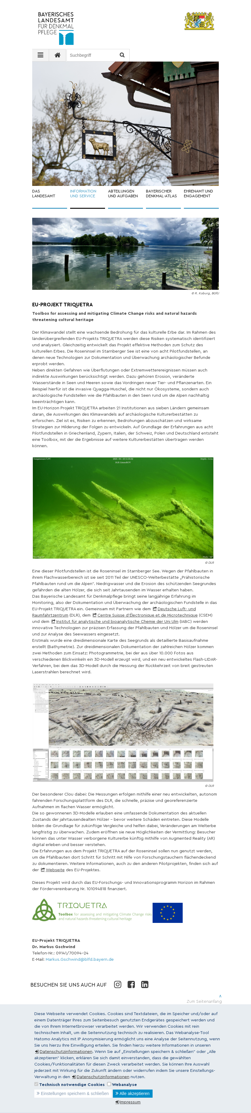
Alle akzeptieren (134, 1093)
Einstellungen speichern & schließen (75, 1093)
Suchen (121, 55)
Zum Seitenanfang (204, 1001)
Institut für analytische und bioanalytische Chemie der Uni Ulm (117, 622)
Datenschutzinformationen (66, 1052)
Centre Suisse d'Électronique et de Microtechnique (148, 615)
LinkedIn (145, 984)
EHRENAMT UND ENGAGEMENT (198, 194)
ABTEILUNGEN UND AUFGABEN (123, 194)
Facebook (131, 984)
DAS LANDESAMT (43, 194)
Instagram (117, 984)
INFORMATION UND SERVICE (83, 194)
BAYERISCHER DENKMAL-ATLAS (161, 194)
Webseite (55, 870)
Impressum (130, 1102)
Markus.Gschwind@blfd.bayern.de (80, 959)
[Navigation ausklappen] (40, 55)
